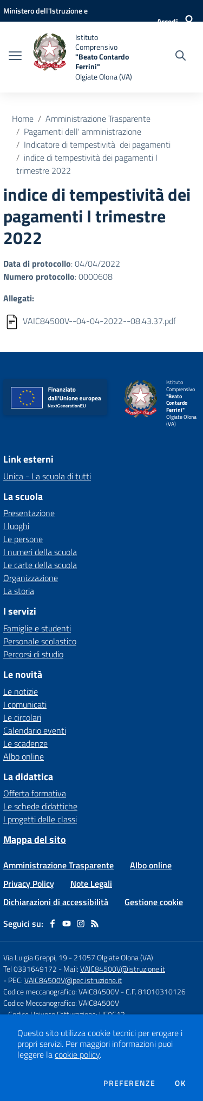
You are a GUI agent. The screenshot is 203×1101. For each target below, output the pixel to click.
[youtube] (66, 923)
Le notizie (20, 691)
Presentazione (29, 512)
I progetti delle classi (40, 819)
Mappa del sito (34, 839)
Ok (180, 1083)
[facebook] (52, 923)
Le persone (23, 538)
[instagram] (81, 923)
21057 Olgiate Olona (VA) (113, 957)
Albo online (23, 756)
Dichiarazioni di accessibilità (55, 901)
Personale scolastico (39, 641)
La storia (18, 590)
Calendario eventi (34, 730)
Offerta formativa (34, 793)
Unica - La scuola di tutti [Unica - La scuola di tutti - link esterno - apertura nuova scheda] (47, 476)
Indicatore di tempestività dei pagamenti (97, 144)
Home (23, 118)
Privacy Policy (28, 883)
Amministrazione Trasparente (97, 118)
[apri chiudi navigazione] (15, 56)
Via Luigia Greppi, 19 (35, 957)
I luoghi (16, 525)
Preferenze (129, 1083)
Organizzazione (30, 577)
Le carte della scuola (40, 564)
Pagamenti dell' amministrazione (82, 131)
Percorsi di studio (33, 654)
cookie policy (77, 1054)
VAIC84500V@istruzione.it (122, 968)
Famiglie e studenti (37, 628)
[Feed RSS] (95, 923)
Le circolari (22, 717)
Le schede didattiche (40, 806)
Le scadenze (25, 743)
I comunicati (25, 704)
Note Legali (91, 883)
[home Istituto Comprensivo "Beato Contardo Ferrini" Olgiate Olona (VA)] (82, 57)
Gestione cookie (154, 901)
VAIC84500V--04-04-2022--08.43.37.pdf (99, 320)
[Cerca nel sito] (180, 57)
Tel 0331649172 (30, 968)
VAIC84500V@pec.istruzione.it (73, 980)
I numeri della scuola (40, 551)
